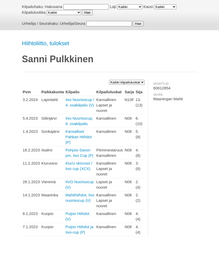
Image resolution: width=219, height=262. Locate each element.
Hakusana (53, 6)
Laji (113, 6)
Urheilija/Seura (72, 23)
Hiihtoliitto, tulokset (45, 43)
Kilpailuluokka (34, 12)
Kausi (148, 6)
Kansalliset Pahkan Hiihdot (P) (78, 136)
